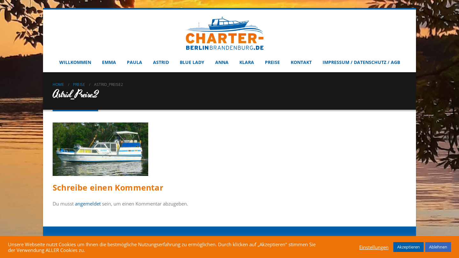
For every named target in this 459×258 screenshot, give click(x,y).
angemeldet (88, 203)
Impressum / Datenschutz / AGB (361, 62)
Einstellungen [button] (374, 247)
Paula (134, 62)
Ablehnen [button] (438, 247)
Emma (109, 62)
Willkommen (75, 62)
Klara (246, 62)
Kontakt (301, 62)
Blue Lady (192, 62)
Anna (222, 62)
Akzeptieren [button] (408, 247)
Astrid (161, 62)
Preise (272, 62)
